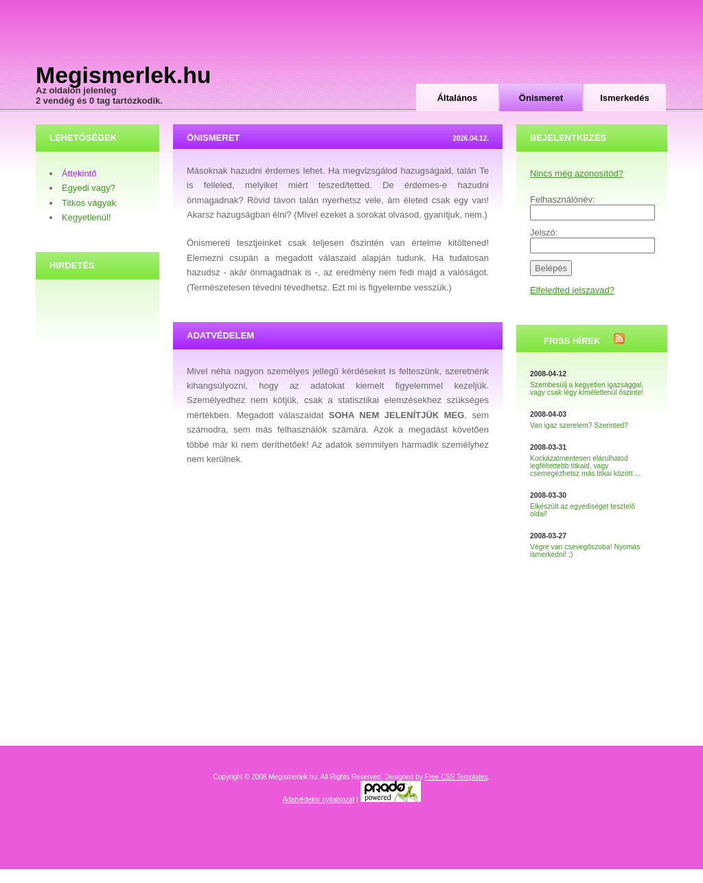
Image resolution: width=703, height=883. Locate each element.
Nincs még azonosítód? (576, 173)
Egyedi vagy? (88, 188)
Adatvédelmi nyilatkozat (318, 799)
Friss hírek (572, 341)
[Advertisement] (506, 48)
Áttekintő (79, 173)
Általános (457, 98)
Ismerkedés (624, 98)
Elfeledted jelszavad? (572, 290)
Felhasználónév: (562, 199)
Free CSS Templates (456, 777)
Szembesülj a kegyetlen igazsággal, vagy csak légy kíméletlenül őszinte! (586, 388)
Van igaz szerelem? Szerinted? (579, 425)
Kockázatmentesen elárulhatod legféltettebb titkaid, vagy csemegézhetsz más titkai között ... (585, 466)
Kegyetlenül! (86, 217)
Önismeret (541, 98)
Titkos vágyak (89, 203)
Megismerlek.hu (123, 75)
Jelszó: (543, 232)
